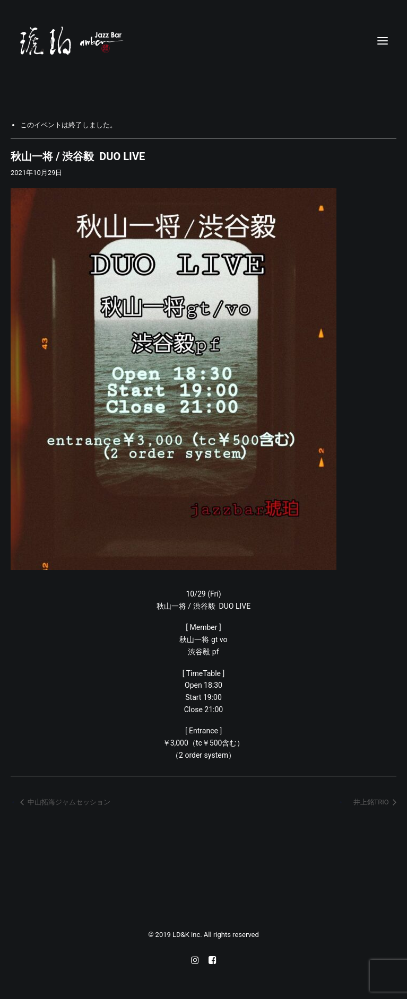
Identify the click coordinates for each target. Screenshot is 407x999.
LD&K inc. (188, 935)
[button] (382, 41)
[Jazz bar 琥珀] (203, 40)
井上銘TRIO (372, 802)
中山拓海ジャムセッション (68, 802)
